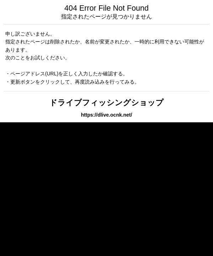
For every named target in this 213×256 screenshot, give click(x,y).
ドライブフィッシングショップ (106, 102)
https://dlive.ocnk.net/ (106, 115)
